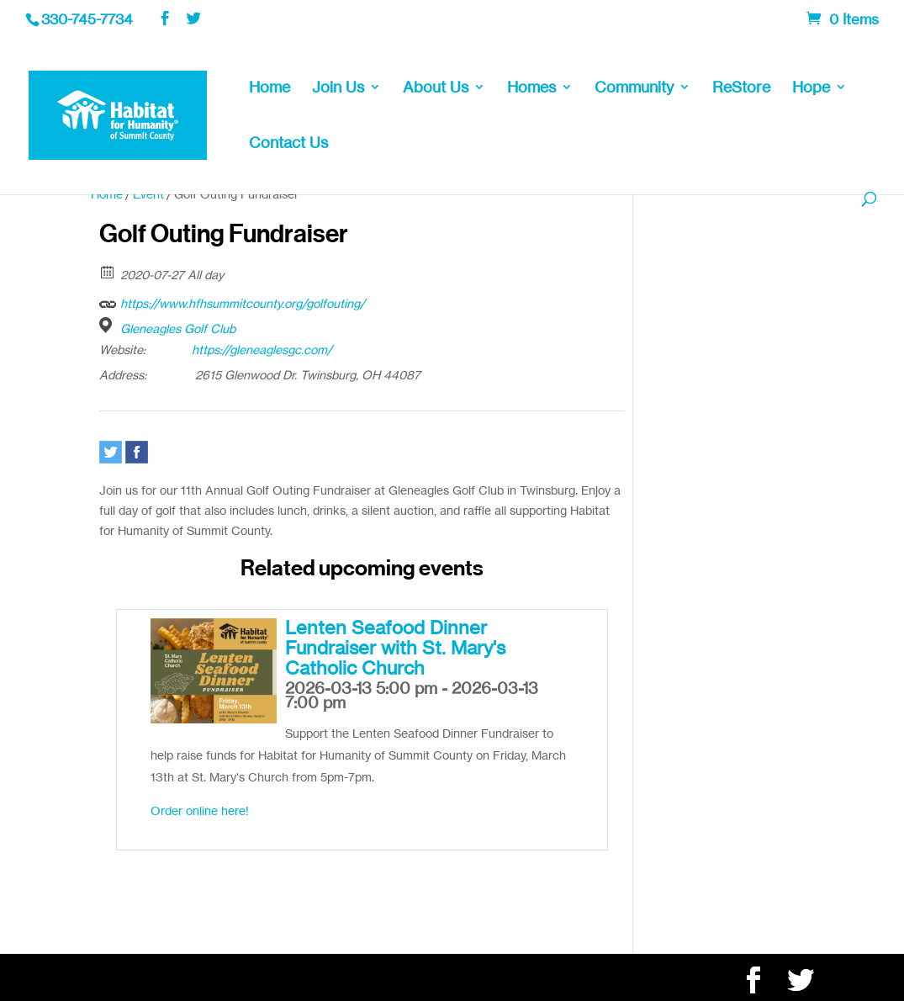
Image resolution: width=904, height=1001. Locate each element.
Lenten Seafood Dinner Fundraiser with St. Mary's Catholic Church (395, 647)
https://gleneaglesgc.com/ (262, 349)
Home (269, 88)
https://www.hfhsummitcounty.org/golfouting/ (232, 301)
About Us (435, 88)
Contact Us (288, 143)
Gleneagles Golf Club (177, 328)
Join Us (338, 88)
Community (634, 88)
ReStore (741, 88)
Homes (531, 88)
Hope (811, 88)
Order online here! (200, 810)
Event (148, 194)
